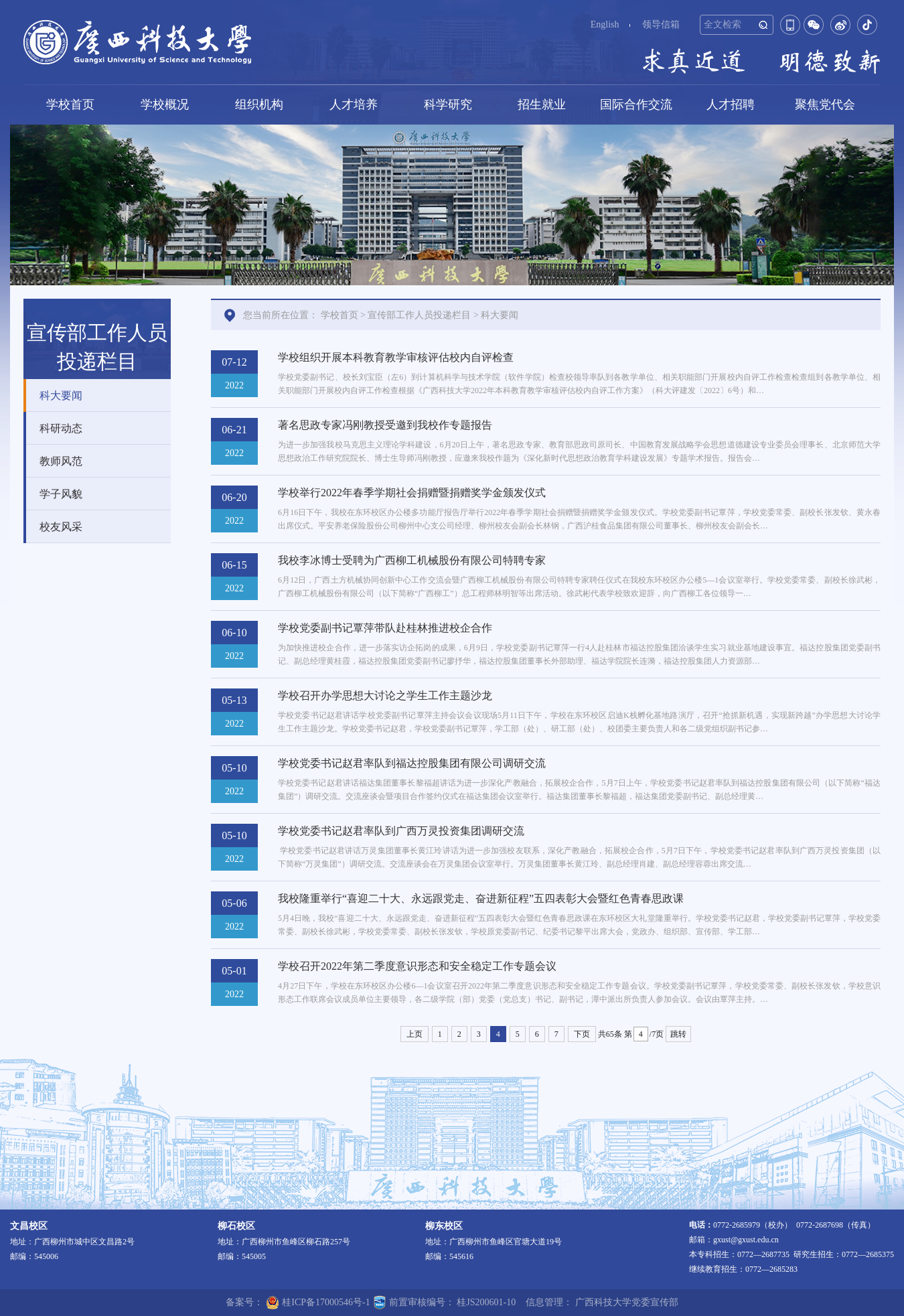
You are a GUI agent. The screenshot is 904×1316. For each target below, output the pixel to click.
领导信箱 (661, 24)
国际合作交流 (636, 104)
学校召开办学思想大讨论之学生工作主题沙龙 (385, 695)
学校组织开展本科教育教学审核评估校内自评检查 (396, 357)
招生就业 (542, 104)
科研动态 (61, 428)
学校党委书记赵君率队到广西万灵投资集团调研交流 (401, 830)
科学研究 (448, 104)
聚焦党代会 (825, 104)
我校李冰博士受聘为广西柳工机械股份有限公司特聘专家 (412, 560)
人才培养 (353, 104)
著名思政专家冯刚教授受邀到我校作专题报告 (385, 425)
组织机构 (259, 104)
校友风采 (61, 526)
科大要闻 (61, 395)
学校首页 (70, 104)
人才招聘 (730, 104)
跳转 (678, 1034)
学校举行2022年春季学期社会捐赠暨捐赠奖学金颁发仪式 (412, 492)
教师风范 (61, 461)
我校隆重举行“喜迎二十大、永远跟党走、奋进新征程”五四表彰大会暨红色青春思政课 (481, 898)
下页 (582, 1034)
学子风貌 (61, 494)
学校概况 (165, 104)
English (605, 24)
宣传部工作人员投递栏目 (419, 315)
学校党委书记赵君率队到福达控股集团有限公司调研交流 (412, 763)
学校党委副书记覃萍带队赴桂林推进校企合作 (385, 628)
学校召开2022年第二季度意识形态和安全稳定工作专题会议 (417, 966)
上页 (414, 1034)
